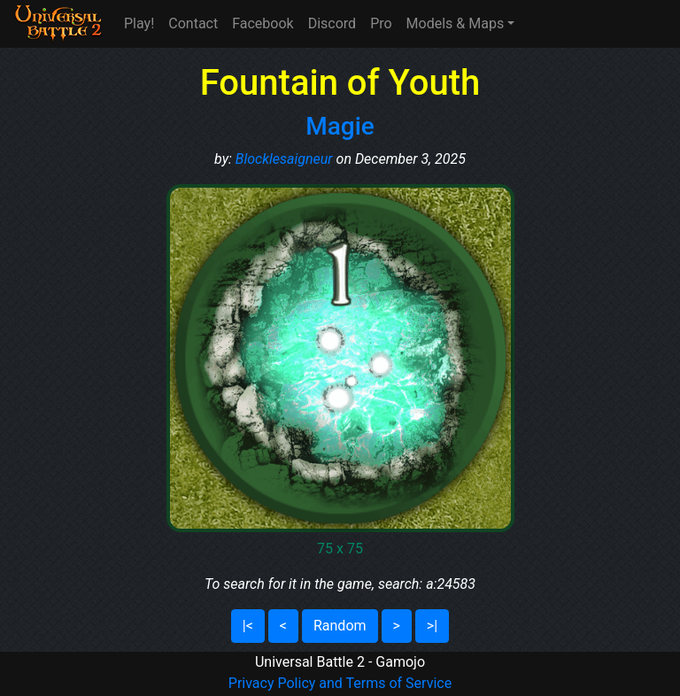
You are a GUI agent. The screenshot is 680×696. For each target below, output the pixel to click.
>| (432, 625)
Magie (340, 126)
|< (248, 625)
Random (340, 625)
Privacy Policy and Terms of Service (340, 683)
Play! (139, 23)
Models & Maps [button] (455, 23)
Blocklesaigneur (284, 159)
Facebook (262, 23)
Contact (193, 23)
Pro (380, 23)
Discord (332, 23)
